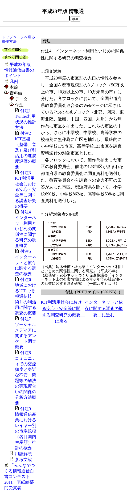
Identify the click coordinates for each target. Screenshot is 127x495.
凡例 (14, 81)
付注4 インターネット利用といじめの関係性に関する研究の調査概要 (25, 229)
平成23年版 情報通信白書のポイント (19, 70)
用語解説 (23, 453)
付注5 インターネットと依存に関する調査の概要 (25, 262)
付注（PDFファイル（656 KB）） (93, 292)
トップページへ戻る (18, 37)
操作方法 (9, 41)
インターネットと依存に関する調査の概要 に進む (104, 308)
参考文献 (23, 459)
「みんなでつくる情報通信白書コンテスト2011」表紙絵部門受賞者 (19, 476)
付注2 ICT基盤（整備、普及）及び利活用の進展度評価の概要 (25, 150)
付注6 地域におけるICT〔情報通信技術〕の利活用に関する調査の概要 (25, 296)
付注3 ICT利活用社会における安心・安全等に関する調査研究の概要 (25, 189)
